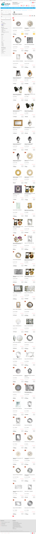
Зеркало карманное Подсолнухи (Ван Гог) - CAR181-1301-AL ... (30, 193)
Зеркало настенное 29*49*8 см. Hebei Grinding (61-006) (30, 94)
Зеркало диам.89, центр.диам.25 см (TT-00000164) (30, 458)
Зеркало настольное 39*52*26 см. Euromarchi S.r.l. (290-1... (17, 193)
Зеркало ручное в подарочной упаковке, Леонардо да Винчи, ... (17, 94)
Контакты (10, 0)
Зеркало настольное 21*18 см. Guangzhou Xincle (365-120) (17, 78)
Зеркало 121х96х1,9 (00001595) (17, 408)
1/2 (2, 38)
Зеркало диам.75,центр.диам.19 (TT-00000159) (18, 458)
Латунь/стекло (3, 30)
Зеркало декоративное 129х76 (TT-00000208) (18, 491)
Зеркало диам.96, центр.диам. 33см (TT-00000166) (30, 475)
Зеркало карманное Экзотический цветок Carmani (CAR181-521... (18, 243)
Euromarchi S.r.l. (3, 51)
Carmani (2, 49)
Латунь (2, 29)
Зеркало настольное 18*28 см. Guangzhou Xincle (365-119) (17, 160)
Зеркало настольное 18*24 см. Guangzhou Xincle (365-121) (17, 144)
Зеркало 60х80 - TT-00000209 (29, 491)
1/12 (2, 36)
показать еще (2, 40)
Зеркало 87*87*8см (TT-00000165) (17, 474)
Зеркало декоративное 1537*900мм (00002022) (18, 276)
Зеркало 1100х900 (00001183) (17, 325)
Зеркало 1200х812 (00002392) (17, 309)
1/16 (2, 37)
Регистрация (33, 0)
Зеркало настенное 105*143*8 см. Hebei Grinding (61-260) (29, 78)
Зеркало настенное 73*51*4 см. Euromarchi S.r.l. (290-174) (17, 127)
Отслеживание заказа (15, 522)
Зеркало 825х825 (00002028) (17, 259)
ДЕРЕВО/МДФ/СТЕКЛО (4, 28)
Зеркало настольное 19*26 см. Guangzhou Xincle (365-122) (29, 144)
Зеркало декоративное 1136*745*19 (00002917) (30, 375)
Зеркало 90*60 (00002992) (28, 408)
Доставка (2, 0)
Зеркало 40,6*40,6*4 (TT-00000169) (29, 441)
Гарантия (7, 0)
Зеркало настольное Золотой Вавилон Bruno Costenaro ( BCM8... (29, 210)
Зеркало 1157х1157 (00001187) (29, 342)
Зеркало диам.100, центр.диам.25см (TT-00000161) (30, 28)
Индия (2, 43)
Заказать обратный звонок (16, 3)
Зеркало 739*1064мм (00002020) (29, 226)
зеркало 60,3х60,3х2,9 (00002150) (17, 375)
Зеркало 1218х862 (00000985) (17, 292)
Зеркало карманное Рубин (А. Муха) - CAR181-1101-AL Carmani (18, 226)
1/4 (2, 39)
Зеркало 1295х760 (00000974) (29, 292)
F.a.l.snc (2, 52)
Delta (2, 50)
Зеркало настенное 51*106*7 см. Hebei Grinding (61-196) (17, 111)
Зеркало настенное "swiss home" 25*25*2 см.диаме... (17, 177)
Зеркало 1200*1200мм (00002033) (29, 44)
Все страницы (14, 528)
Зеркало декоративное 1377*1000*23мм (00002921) (29, 392)
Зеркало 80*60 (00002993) (16, 441)
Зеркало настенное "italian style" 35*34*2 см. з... (29, 160)
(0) (15, 48)
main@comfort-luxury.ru (4, 525)
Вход (30, 0)
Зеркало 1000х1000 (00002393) (29, 309)
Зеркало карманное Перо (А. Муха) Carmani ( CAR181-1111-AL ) (29, 276)
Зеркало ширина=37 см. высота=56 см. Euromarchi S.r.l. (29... (29, 127)
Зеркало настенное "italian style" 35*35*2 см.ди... (29, 177)
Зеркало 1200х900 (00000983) (29, 325)
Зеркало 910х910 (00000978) (17, 342)
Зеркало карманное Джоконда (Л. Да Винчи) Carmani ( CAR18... (29, 260)
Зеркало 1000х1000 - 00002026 (17, 44)
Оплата (4, 0)
